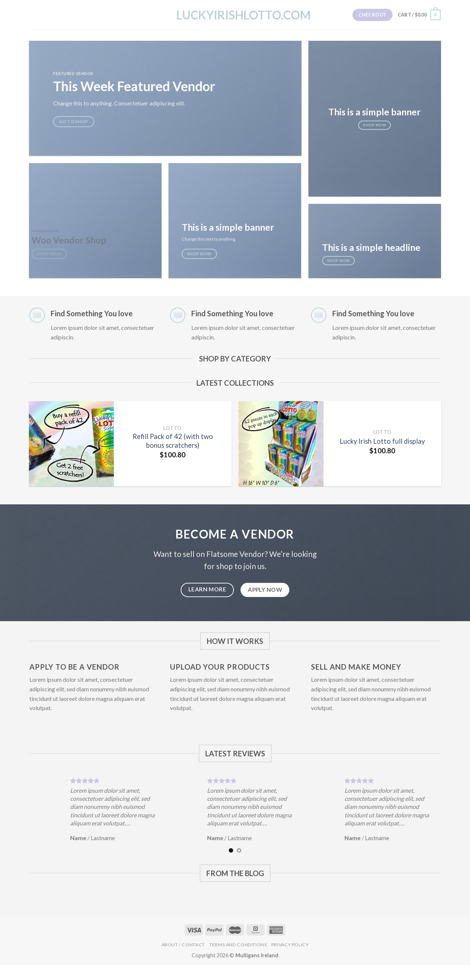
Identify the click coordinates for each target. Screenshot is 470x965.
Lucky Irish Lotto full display (382, 441)
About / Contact (183, 944)
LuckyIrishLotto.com (235, 15)
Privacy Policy (290, 944)
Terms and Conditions (238, 944)
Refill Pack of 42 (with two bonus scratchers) (173, 440)
